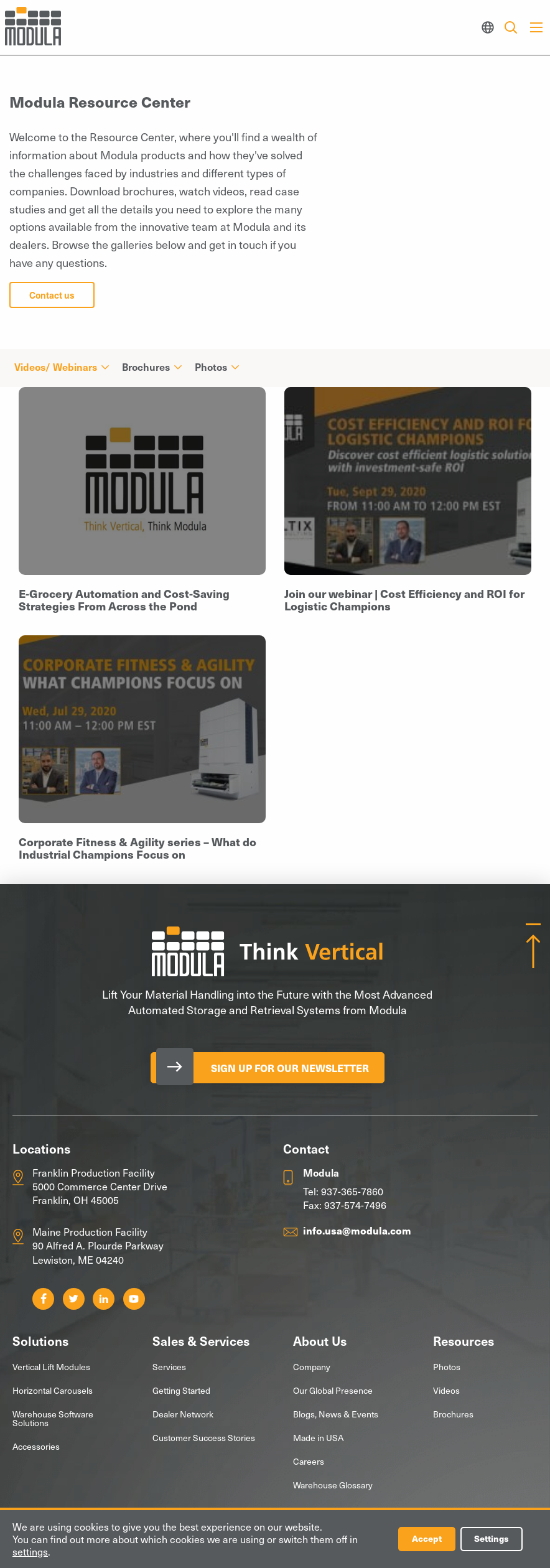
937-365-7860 (352, 1191)
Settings (491, 1539)
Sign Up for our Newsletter (290, 1067)
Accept (427, 1539)
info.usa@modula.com (357, 1230)
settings (30, 1552)
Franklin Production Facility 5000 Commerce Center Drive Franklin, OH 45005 (99, 1186)
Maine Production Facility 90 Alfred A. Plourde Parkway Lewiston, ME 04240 (98, 1245)
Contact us (52, 295)
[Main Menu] (536, 27)
